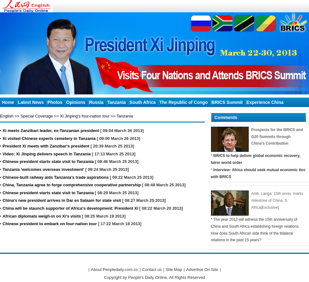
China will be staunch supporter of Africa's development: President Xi (70, 208)
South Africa (143, 102)
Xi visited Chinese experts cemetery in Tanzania (49, 138)
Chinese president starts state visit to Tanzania (48, 161)
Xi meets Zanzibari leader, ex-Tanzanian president (51, 130)
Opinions (75, 102)
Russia (96, 102)
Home (8, 102)
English (7, 116)
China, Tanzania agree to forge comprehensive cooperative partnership (72, 185)
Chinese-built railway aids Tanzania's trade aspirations (56, 177)
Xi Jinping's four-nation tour (84, 116)
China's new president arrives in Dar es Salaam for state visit (62, 200)
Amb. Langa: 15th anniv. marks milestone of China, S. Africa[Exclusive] (277, 200)
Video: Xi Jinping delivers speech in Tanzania (47, 154)
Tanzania (116, 102)
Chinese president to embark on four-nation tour (50, 223)
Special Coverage (36, 116)
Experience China (265, 102)
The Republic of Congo (184, 102)
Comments (225, 117)
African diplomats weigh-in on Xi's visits (42, 216)
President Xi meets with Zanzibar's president (46, 146)
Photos (54, 102)
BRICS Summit (227, 102)
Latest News (31, 102)
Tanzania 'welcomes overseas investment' (43, 169)
